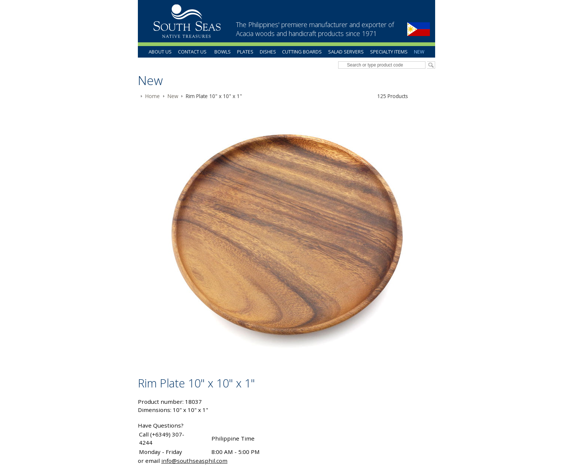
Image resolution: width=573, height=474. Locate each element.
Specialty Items (389, 51)
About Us (160, 51)
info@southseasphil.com (194, 460)
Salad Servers (346, 51)
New (419, 51)
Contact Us (192, 51)
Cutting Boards (302, 51)
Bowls (222, 51)
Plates (245, 51)
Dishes (268, 51)
